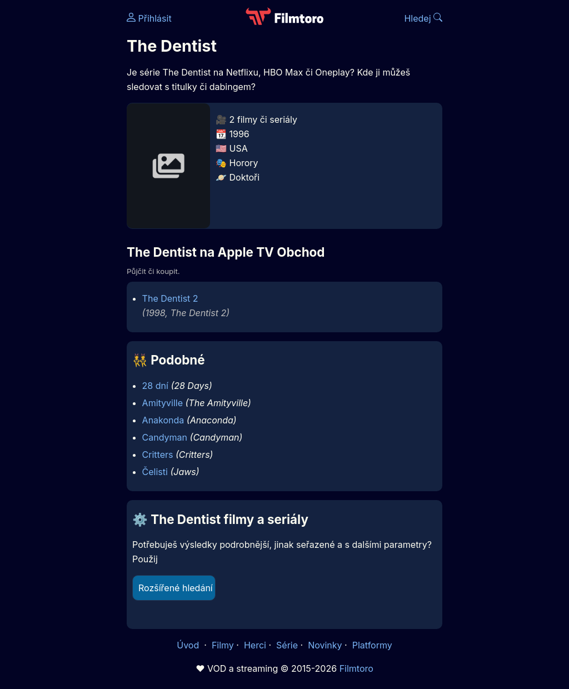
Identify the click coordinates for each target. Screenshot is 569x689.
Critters (157, 454)
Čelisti (155, 471)
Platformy (372, 645)
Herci (255, 645)
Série (287, 645)
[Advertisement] (60, 171)
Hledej (423, 18)
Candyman (164, 437)
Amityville (162, 402)
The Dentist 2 (170, 298)
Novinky (325, 645)
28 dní (155, 385)
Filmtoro (356, 668)
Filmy (223, 645)
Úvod (189, 645)
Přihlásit (149, 18)
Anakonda (163, 420)
